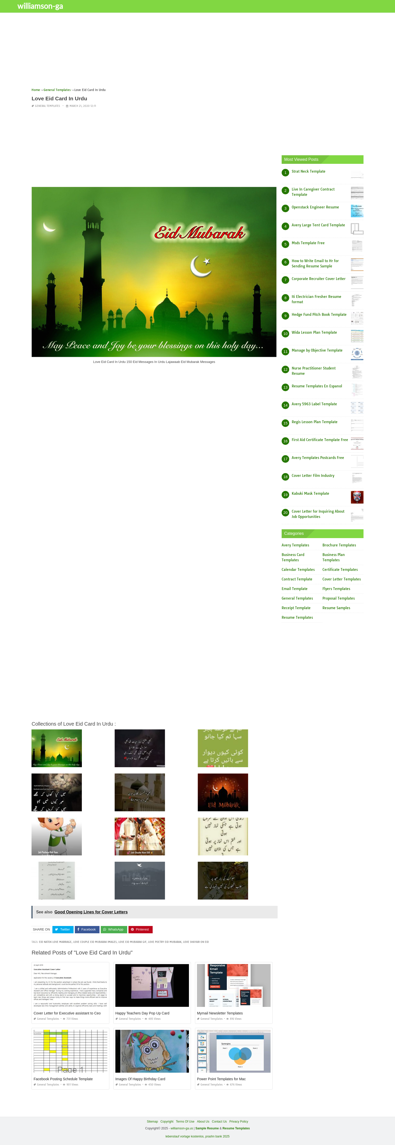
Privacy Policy (238, 1121)
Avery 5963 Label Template (314, 404)
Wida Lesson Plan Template (314, 332)
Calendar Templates (298, 569)
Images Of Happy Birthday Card (140, 1079)
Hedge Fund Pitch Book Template (319, 314)
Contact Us (219, 1121)
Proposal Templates (338, 598)
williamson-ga (57, 5)
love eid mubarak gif (132, 941)
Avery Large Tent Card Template (318, 225)
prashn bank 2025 (217, 1136)
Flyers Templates (336, 588)
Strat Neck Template (308, 171)
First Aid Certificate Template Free (320, 440)
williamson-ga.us (182, 1128)
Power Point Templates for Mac (221, 1079)
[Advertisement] (182, 51)
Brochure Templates (339, 545)
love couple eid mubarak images (95, 941)
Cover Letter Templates (341, 579)
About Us (203, 1121)
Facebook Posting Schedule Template (63, 1079)
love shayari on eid (196, 941)
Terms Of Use (185, 1121)
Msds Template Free (308, 243)
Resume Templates (297, 617)
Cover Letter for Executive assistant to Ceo (67, 1013)
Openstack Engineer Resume (315, 207)
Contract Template (297, 579)
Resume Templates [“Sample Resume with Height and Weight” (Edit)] (236, 1128)
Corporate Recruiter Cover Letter (319, 278)
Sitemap (152, 1121)
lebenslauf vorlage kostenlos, (185, 1136)
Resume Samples (336, 608)
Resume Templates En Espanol (317, 386)
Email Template (295, 588)
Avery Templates (295, 545)
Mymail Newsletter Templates (220, 1013)
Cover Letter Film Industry (313, 475)
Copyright (166, 1121)
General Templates (47, 105)
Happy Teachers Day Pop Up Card (142, 1013)
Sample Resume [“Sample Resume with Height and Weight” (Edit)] (207, 1128)
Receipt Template (296, 608)
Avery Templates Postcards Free (318, 457)
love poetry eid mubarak (164, 941)
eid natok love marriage (55, 941)
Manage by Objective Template (317, 350)
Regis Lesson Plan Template (315, 422)
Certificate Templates (340, 569)
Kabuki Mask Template (310, 493)
